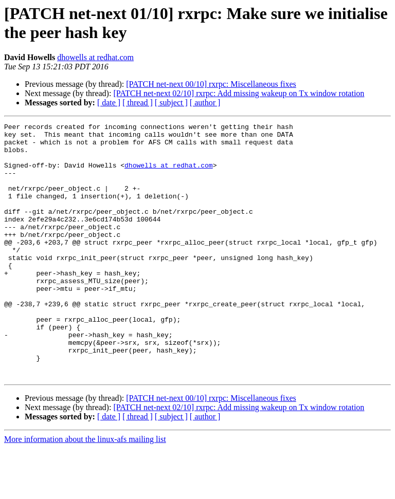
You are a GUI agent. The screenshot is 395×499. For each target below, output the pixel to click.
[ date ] (108, 102)
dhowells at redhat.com (95, 57)
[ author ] (205, 102)
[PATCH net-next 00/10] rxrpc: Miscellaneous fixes (211, 84)
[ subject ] (171, 102)
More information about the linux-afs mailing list (85, 490)
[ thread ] (137, 102)
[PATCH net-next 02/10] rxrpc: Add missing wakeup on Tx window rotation (238, 93)
